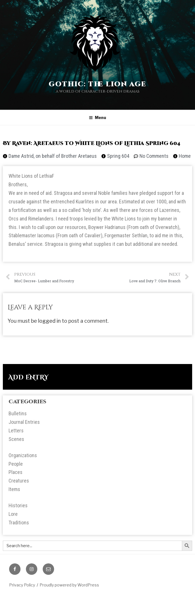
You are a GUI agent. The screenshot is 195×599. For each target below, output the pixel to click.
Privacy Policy (22, 584)
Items (14, 489)
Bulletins (18, 413)
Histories (18, 505)
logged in (49, 321)
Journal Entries (24, 422)
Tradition (17, 523)
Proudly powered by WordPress (69, 584)
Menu (97, 117)
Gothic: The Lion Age (97, 84)
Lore (13, 514)
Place (14, 472)
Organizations (23, 455)
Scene (15, 439)
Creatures (19, 481)
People (16, 464)
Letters (16, 431)
